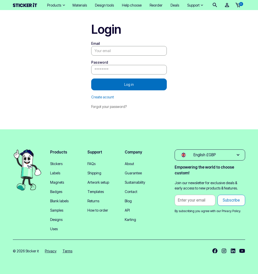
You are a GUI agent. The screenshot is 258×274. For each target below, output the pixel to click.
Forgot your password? (109, 106)
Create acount (102, 97)
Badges (56, 191)
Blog (128, 201)
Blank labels (59, 201)
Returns (93, 201)
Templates (95, 191)
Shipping (94, 173)
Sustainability (135, 182)
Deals (175, 5)
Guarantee (133, 173)
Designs (56, 219)
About (129, 164)
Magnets (57, 182)
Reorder (156, 5)
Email (95, 43)
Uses (54, 229)
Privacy (50, 251)
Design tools (104, 5)
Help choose (132, 5)
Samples (56, 210)
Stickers (56, 164)
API (127, 210)
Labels (55, 173)
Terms (67, 251)
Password (99, 62)
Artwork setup (98, 182)
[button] (55, 5)
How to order (97, 210)
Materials (80, 5)
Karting (130, 219)
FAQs (91, 164)
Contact (131, 191)
